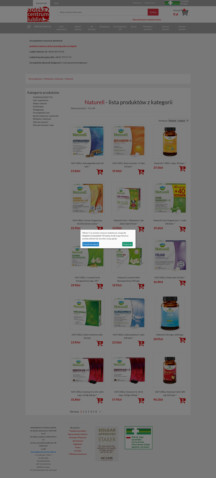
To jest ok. (127, 244)
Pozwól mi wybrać (90, 244)
